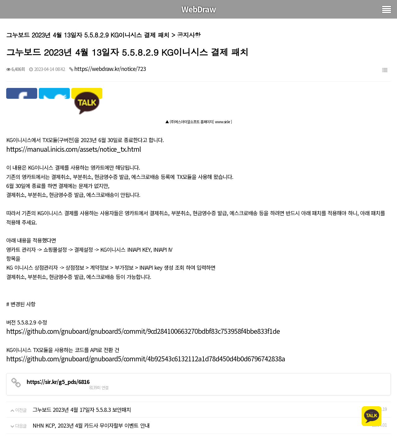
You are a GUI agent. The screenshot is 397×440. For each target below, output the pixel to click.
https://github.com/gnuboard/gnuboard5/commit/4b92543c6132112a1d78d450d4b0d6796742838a (145, 358)
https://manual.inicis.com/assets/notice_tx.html (73, 149)
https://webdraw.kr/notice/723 (110, 68)
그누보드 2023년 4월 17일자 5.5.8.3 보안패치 (82, 409)
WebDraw (198, 9)
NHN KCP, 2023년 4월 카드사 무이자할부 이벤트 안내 (91, 425)
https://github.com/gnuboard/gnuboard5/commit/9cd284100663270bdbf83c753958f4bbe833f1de (143, 331)
